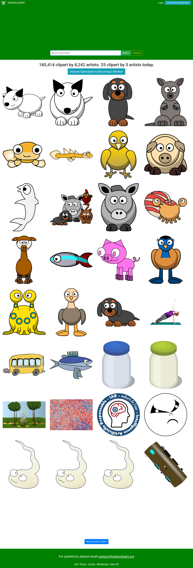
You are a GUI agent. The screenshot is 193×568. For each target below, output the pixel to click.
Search (126, 53)
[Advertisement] (96, 28)
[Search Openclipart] (85, 52)
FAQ (76, 564)
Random (137, 53)
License (91, 564)
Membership (102, 564)
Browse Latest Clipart (96, 541)
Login (160, 2)
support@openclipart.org (116, 556)
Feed (112, 564)
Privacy (82, 564)
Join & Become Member (177, 2)
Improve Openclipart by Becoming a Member (96, 71)
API (117, 564)
